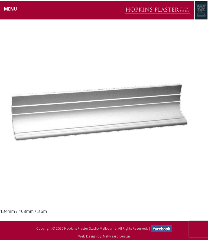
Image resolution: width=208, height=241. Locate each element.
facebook (161, 228)
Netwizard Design (116, 236)
